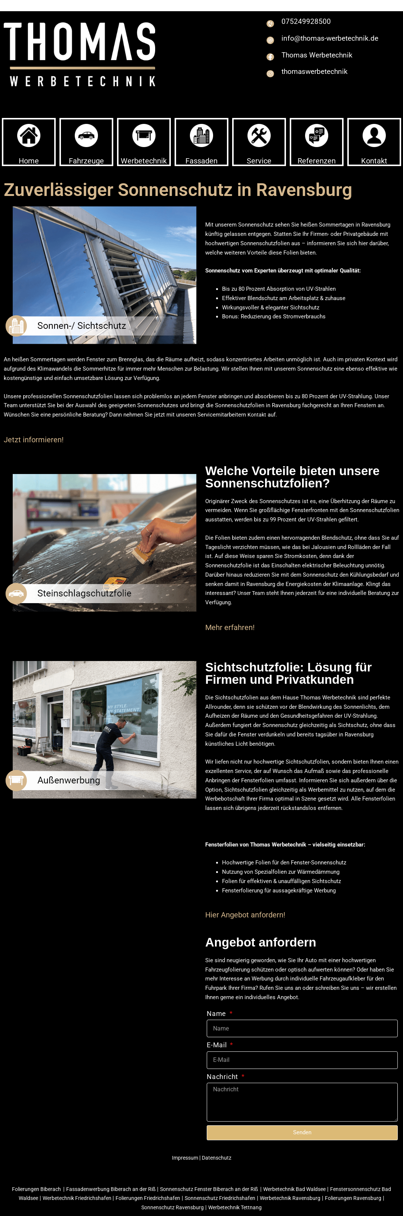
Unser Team (252, 593)
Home (29, 160)
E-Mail (218, 1045)
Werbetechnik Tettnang (253, 1207)
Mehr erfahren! (230, 627)
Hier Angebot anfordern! (245, 914)
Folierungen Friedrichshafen (168, 1198)
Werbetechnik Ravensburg (319, 1198)
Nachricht (223, 1077)
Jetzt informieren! (34, 439)
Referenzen (317, 160)
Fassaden (201, 160)
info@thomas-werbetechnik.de (313, 42)
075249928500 (311, 21)
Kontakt (374, 160)
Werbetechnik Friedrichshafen (92, 1198)
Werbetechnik (144, 160)
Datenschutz (217, 1157)
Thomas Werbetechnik (325, 59)
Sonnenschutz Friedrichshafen (244, 1198)
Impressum (184, 1157)
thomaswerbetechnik (322, 76)
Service (259, 160)
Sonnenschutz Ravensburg (187, 1207)
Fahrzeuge (86, 160)
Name (217, 1013)
